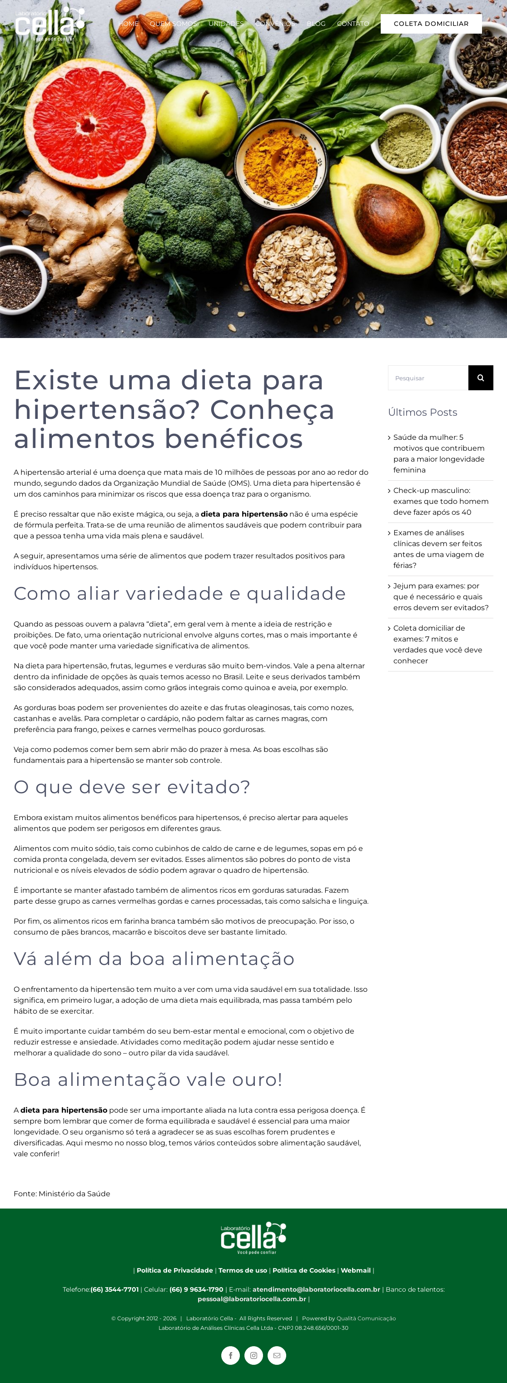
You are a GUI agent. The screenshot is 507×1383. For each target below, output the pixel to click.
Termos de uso (243, 1270)
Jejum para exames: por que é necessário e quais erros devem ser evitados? (441, 597)
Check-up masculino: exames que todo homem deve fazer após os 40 (441, 501)
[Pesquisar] (428, 377)
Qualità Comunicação (366, 1318)
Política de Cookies (304, 1270)
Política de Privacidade (175, 1270)
